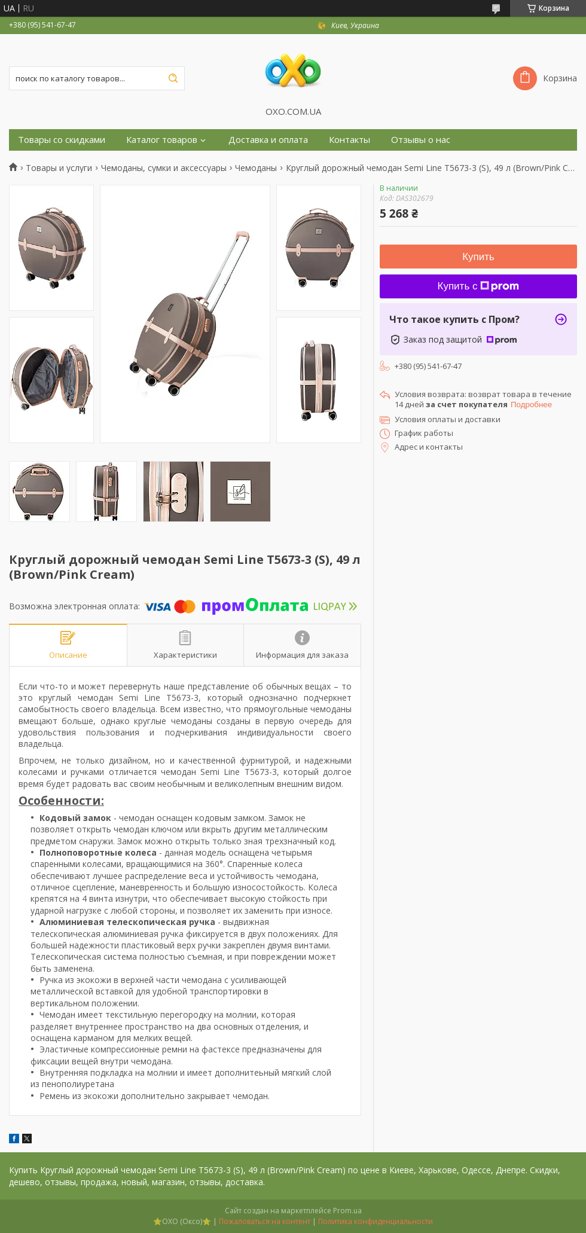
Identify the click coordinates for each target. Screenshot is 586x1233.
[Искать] (173, 78)
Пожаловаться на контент (264, 1221)
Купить (478, 257)
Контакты (349, 139)
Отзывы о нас (420, 139)
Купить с (479, 286)
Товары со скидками (61, 139)
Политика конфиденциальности (375, 1221)
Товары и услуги (59, 168)
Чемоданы (256, 168)
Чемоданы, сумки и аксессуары (164, 168)
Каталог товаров (161, 139)
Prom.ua (347, 1210)
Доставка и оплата (268, 139)
